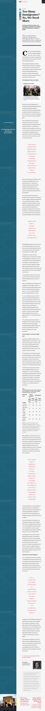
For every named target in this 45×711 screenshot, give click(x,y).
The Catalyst (30, 656)
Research (24, 296)
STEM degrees (27, 291)
